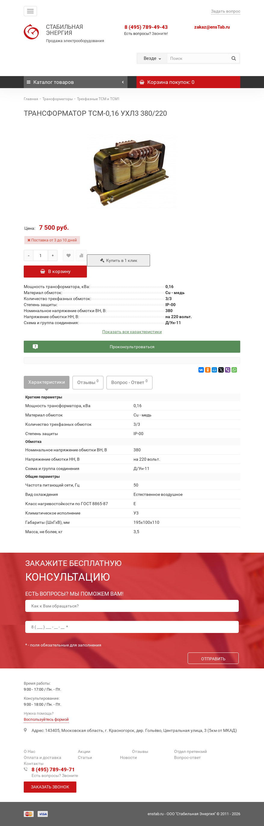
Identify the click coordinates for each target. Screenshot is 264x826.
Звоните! (160, 33)
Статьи (85, 757)
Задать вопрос (225, 11)
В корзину (55, 271)
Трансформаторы (57, 99)
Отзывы (88, 382)
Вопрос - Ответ (129, 382)
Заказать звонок (50, 787)
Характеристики (46, 382)
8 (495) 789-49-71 (53, 769)
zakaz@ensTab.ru (212, 27)
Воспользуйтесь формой (46, 719)
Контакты (34, 763)
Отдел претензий (190, 751)
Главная (31, 99)
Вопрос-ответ (187, 757)
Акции (84, 751)
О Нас (29, 751)
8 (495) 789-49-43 (146, 27)
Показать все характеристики (132, 332)
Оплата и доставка (42, 757)
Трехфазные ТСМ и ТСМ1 (98, 99)
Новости (128, 757)
